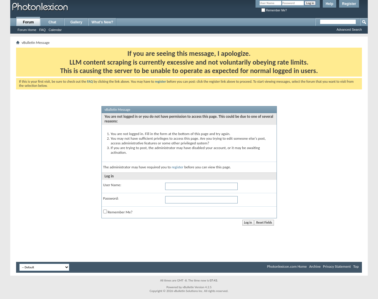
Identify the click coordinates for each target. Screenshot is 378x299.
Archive (314, 266)
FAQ (42, 30)
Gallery (76, 22)
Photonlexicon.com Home (287, 266)
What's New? (102, 22)
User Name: (112, 185)
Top (356, 266)
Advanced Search (349, 29)
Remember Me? (274, 10)
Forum (28, 22)
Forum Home (27, 30)
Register (349, 4)
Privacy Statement (337, 266)
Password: (111, 198)
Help (329, 4)
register (177, 167)
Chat (52, 22)
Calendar (55, 30)
